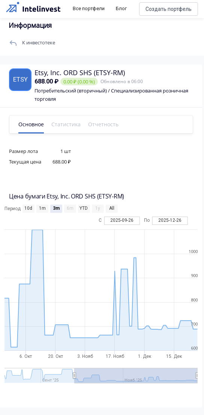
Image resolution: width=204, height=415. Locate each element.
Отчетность (103, 124)
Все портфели (89, 8)
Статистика (66, 124)
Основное (31, 124)
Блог (121, 8)
